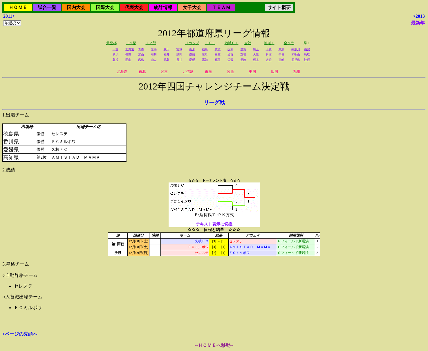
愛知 (192, 54)
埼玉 (256, 49)
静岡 (179, 54)
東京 (281, 49)
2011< (9, 16)
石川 (154, 54)
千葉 (269, 49)
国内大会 (76, 7)
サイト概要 (279, 7)
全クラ (289, 43)
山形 (192, 49)
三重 (218, 54)
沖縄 (307, 59)
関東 (164, 71)
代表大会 (134, 7)
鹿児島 (295, 59)
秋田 (166, 49)
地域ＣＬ (232, 43)
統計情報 (163, 7)
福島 (205, 49)
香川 (179, 59)
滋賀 (230, 54)
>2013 (419, 16)
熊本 (256, 59)
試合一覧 (47, 7)
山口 (154, 59)
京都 (243, 54)
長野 (128, 54)
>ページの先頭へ (19, 334)
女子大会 (192, 7)
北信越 (188, 71)
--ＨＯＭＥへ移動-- (214, 345)
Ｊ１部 (131, 43)
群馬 (243, 49)
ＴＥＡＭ (221, 7)
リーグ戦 (214, 102)
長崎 (243, 59)
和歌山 (295, 54)
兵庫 (269, 54)
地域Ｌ (269, 43)
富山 (141, 54)
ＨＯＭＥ (18, 7)
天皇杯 (111, 43)
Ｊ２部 (151, 43)
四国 (274, 71)
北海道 (129, 49)
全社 (247, 43)
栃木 (230, 49)
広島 (141, 59)
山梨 (307, 49)
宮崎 (281, 59)
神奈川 (295, 49)
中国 (252, 71)
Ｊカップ (192, 43)
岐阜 (205, 54)
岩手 (154, 49)
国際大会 (105, 7)
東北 (142, 71)
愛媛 (192, 59)
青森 (141, 49)
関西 (230, 71)
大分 (269, 59)
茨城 (218, 49)
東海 (208, 71)
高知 (205, 59)
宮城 (179, 49)
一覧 (115, 49)
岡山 (128, 59)
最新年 (418, 22)
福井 (166, 54)
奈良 (281, 54)
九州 (296, 71)
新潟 (115, 54)
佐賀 (230, 59)
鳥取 (307, 54)
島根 (115, 59)
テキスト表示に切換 (214, 224)
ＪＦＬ (210, 43)
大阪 (256, 54)
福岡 (218, 59)
